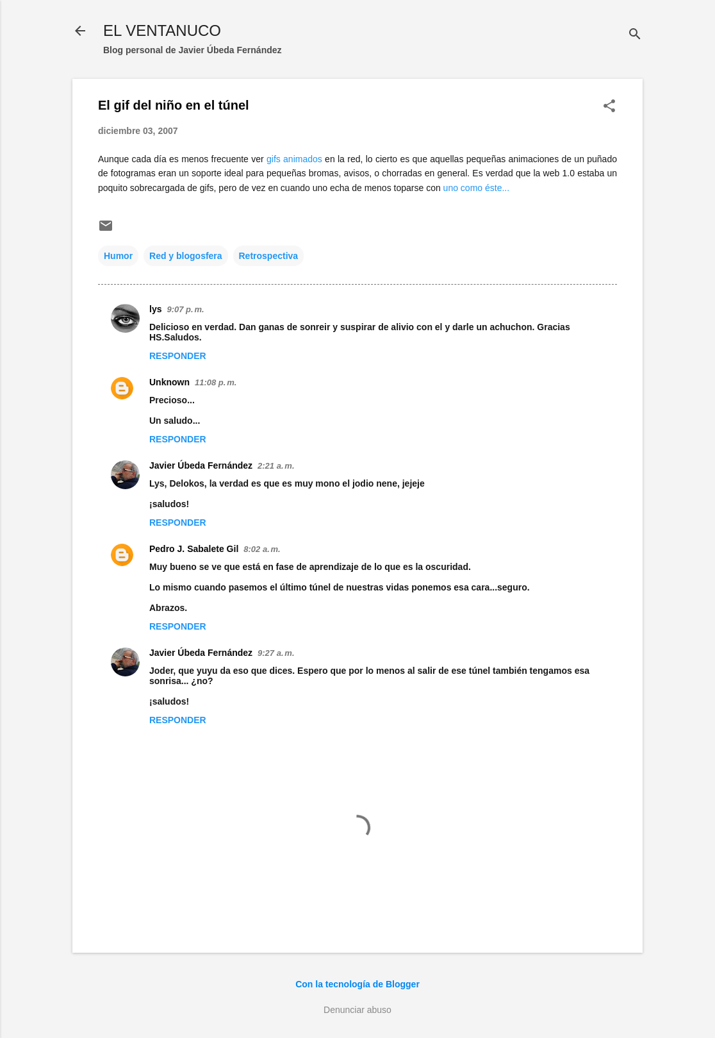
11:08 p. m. (215, 382)
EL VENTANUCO (162, 30)
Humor (118, 256)
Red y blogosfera (185, 256)
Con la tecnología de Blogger (357, 984)
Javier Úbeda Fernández (200, 465)
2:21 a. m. (276, 466)
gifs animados (293, 159)
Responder (177, 356)
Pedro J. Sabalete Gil (193, 549)
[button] (609, 106)
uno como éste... (476, 188)
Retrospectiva (269, 256)
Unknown (169, 382)
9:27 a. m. (276, 653)
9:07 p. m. (185, 309)
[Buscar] (635, 34)
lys (155, 309)
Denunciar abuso (357, 1010)
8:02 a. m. (261, 549)
